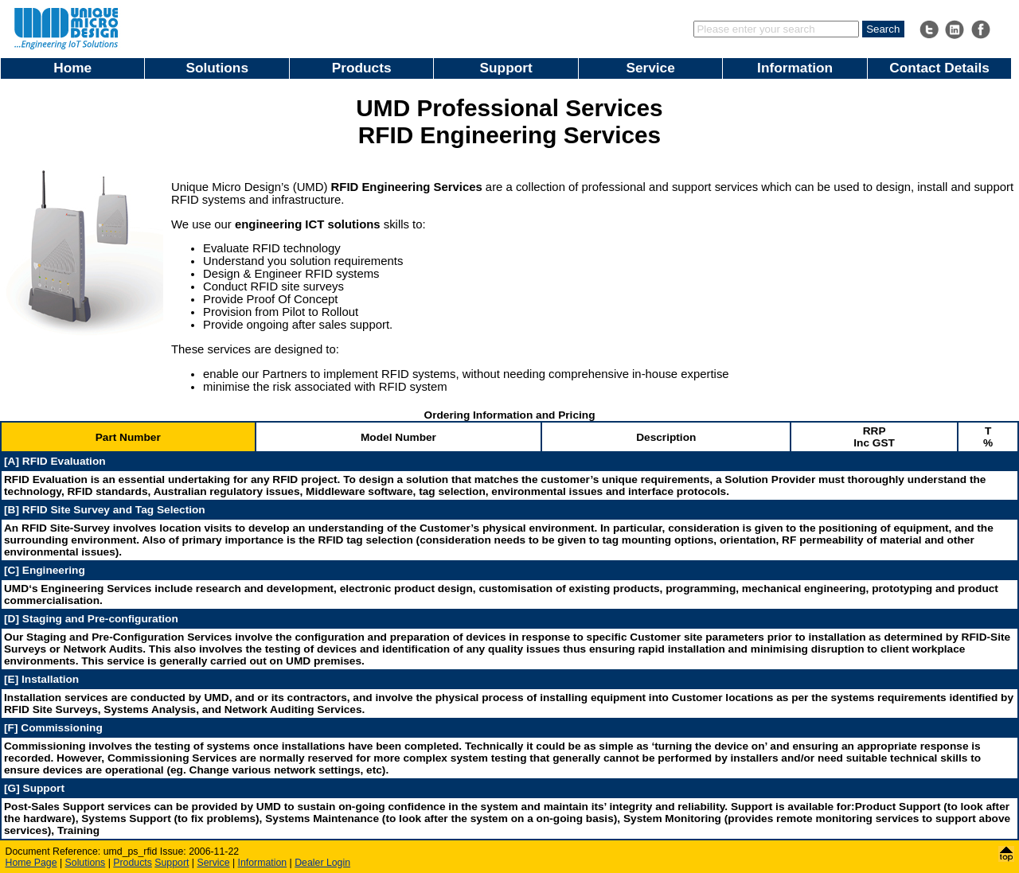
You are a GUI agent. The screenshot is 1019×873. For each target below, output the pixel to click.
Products (362, 68)
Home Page (31, 862)
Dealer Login (322, 862)
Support (506, 68)
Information (795, 68)
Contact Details (939, 68)
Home (72, 68)
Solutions (216, 68)
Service (650, 68)
